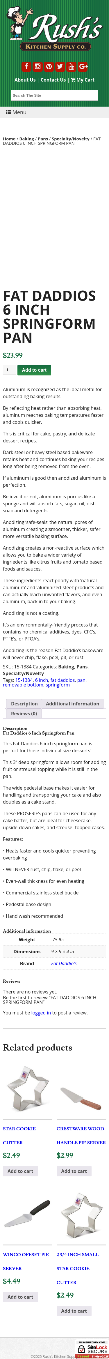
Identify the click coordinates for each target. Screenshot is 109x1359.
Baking (26, 139)
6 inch (41, 680)
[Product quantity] (9, 370)
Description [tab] (24, 703)
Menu (16, 112)
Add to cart (34, 370)
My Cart (83, 80)
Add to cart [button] (20, 1171)
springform (58, 685)
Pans (43, 139)
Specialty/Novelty (71, 139)
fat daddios (63, 680)
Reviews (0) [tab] (24, 713)
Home (9, 139)
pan (81, 680)
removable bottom (23, 685)
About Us (25, 80)
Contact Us (53, 80)
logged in (41, 1012)
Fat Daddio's (64, 963)
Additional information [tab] (72, 703)
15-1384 (24, 680)
